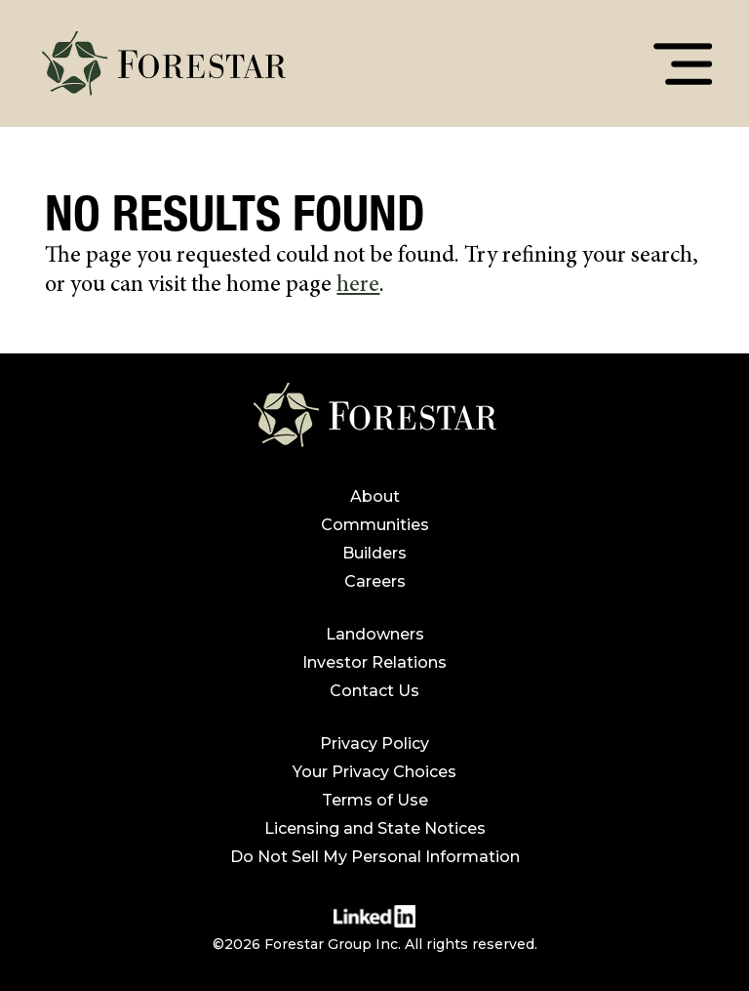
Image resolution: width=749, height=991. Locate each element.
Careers (375, 581)
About (375, 496)
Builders (374, 553)
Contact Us (374, 690)
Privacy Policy (374, 743)
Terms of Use (375, 800)
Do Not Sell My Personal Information (375, 856)
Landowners (375, 634)
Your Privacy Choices (374, 772)
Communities (375, 525)
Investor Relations (374, 662)
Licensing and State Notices (375, 828)
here (357, 286)
